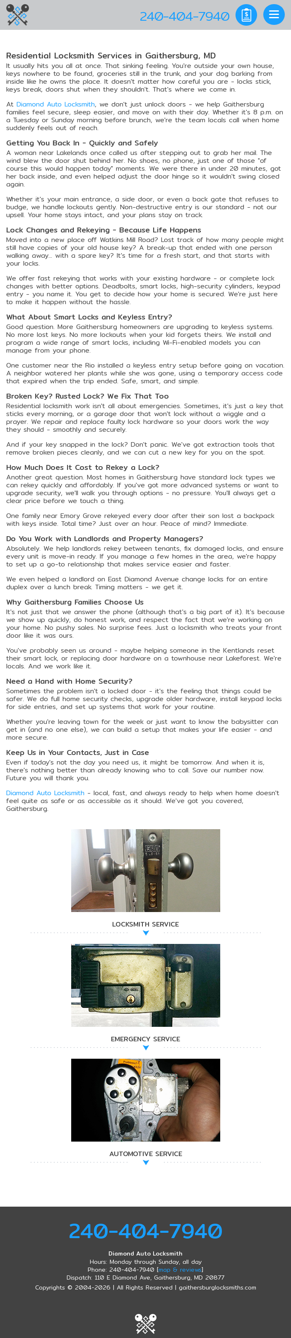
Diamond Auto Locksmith (56, 104)
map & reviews (180, 1269)
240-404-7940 (146, 1230)
